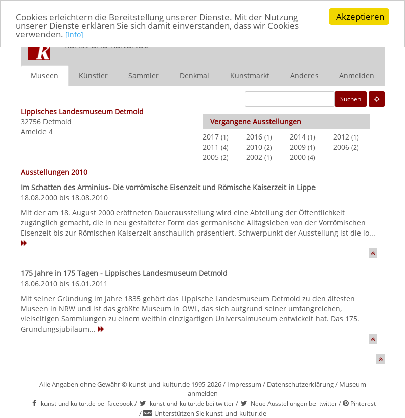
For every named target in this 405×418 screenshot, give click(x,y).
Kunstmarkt (249, 75)
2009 (298, 146)
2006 (341, 146)
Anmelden (356, 75)
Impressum (244, 383)
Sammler (143, 75)
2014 (298, 136)
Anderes (304, 75)
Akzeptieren (360, 16)
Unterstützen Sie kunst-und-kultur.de (210, 413)
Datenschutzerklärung (300, 383)
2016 (254, 136)
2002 (254, 156)
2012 (341, 136)
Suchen (350, 98)
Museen (44, 75)
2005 (211, 156)
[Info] (74, 34)
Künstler (93, 75)
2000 (298, 156)
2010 (254, 146)
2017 (211, 136)
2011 (211, 146)
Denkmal (194, 75)
